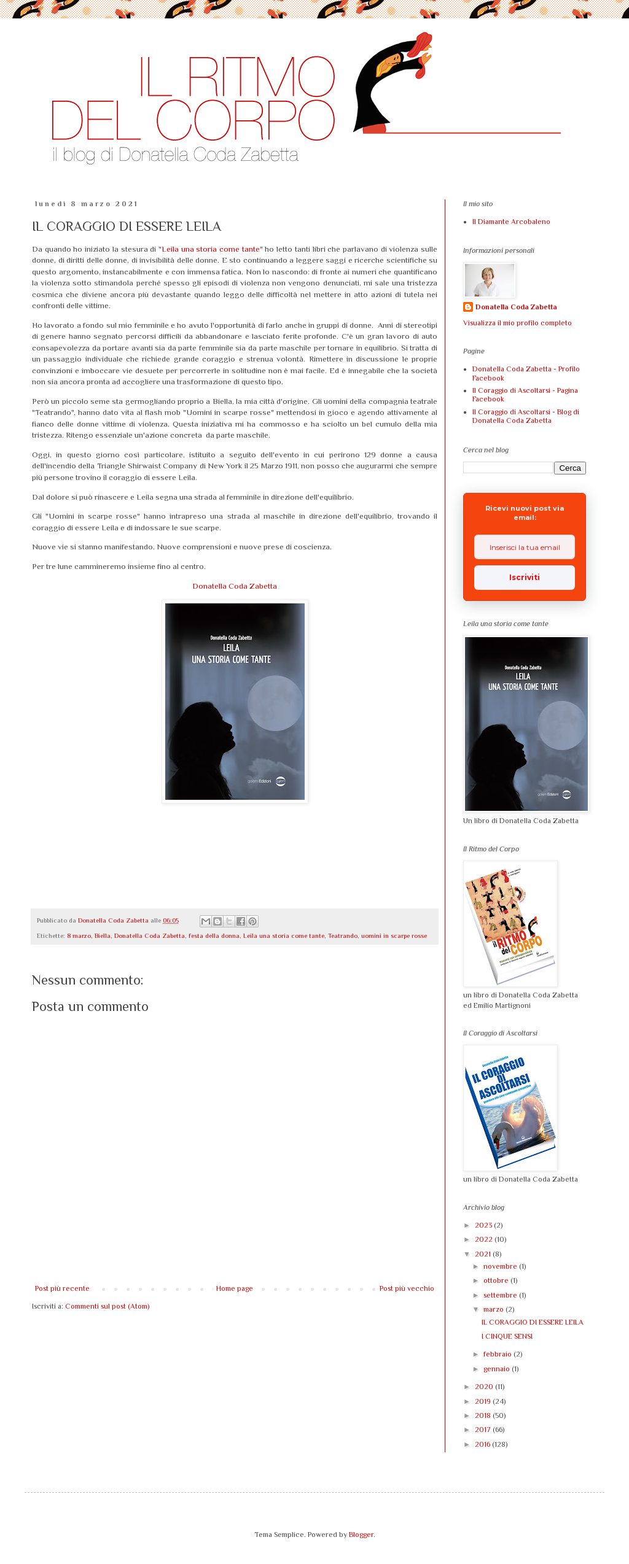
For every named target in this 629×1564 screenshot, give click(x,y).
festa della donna (214, 935)
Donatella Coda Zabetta (234, 585)
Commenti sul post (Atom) (107, 1306)
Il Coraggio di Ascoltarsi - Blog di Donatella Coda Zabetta (525, 416)
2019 (484, 1401)
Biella (103, 935)
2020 (485, 1386)
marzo (494, 1309)
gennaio (497, 1369)
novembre (501, 1266)
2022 (484, 1239)
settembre (501, 1295)
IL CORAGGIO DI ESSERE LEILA (533, 1322)
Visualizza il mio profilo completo (517, 323)
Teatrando (342, 935)
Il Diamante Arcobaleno (511, 221)
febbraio (498, 1354)
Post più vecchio (407, 1288)
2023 (484, 1225)
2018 (484, 1415)
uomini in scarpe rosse (394, 935)
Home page (234, 1288)
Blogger (361, 1534)
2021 (484, 1254)
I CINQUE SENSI (507, 1336)
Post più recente (62, 1288)
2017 (484, 1429)
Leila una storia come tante (211, 249)
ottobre (496, 1280)
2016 (483, 1444)
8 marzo (79, 935)
